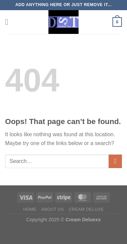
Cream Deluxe (86, 209)
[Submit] (115, 161)
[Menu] (9, 22)
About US (52, 209)
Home (30, 209)
